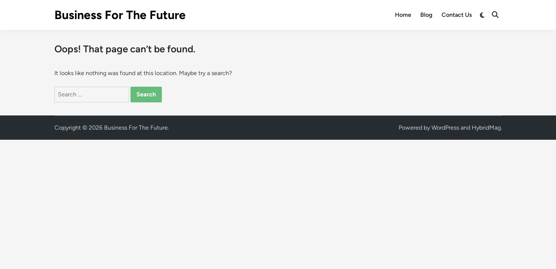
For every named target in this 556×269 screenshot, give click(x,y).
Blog (426, 14)
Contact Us (457, 14)
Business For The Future (120, 15)
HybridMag (486, 127)
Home (403, 14)
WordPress (445, 127)
